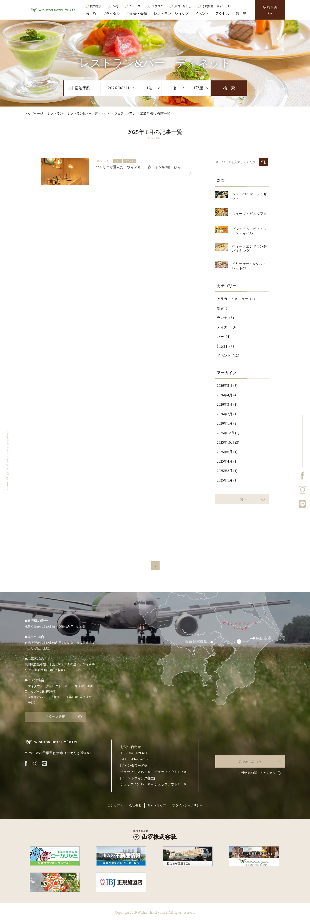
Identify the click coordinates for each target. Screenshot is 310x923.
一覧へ (242, 498)
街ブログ (157, 6)
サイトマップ (157, 804)
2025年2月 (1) (227, 471)
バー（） (224, 336)
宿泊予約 (270, 7)
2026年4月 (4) (227, 395)
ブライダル (111, 13)
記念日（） (226, 346)
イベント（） (229, 355)
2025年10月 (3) (228, 442)
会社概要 (135, 804)
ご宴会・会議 (136, 13)
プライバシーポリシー (187, 804)
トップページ (34, 113)
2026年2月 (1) (227, 414)
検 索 (229, 88)
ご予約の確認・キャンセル (257, 771)
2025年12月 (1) (228, 433)
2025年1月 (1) (227, 480)
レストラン (55, 113)
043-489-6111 (139, 751)
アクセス (222, 13)
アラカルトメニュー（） (237, 299)
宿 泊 (91, 13)
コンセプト (115, 804)
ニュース (134, 6)
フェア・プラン (125, 113)
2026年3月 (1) (227, 404)
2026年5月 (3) (227, 385)
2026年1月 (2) (227, 423)
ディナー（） (228, 327)
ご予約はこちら (252, 759)
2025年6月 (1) (227, 452)
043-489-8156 (139, 758)
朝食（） (224, 308)
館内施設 (95, 6)
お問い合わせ (182, 6)
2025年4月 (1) (227, 461)
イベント (202, 13)
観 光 (241, 13)
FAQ (115, 6)
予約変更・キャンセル (216, 6)
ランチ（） (226, 318)
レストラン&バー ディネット (89, 113)
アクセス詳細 (52, 716)
